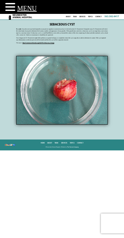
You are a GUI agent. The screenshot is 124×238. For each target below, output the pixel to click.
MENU (27, 8)
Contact (98, 17)
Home (43, 143)
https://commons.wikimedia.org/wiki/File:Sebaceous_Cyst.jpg (38, 43)
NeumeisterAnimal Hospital (22, 16)
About (68, 17)
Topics (90, 17)
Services (82, 17)
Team (75, 17)
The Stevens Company (73, 147)
